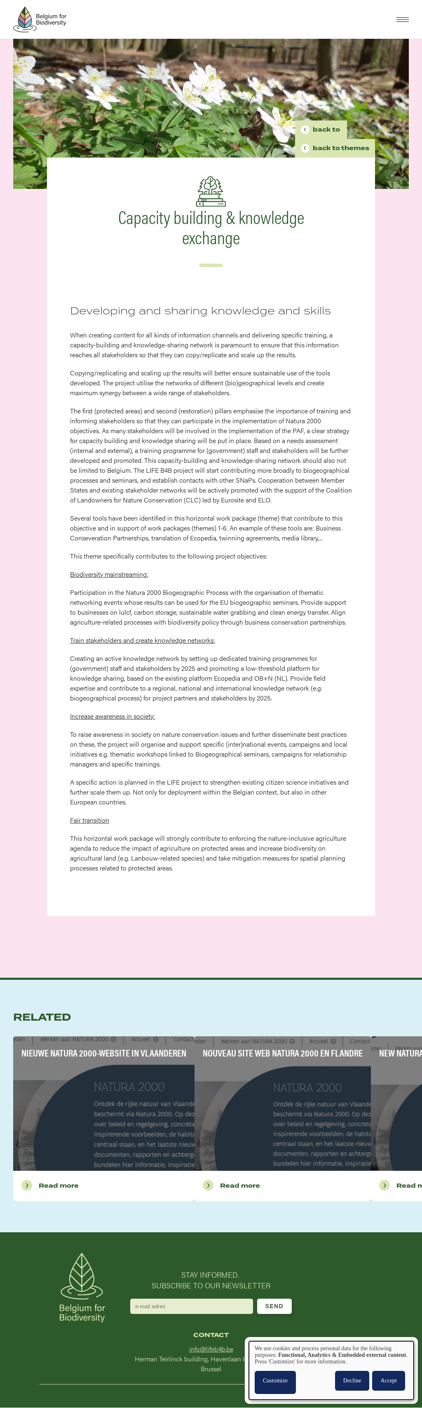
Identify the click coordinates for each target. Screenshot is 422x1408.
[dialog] (331, 1370)
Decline (352, 1380)
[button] (402, 19)
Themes (341, 148)
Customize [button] (275, 1380)
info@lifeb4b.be (211, 1349)
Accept (388, 1380)
